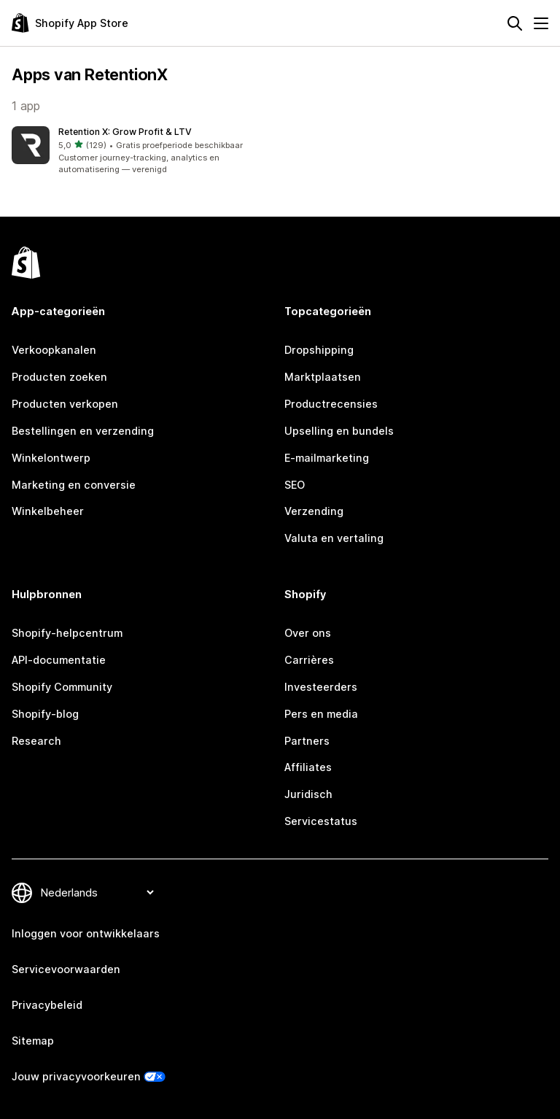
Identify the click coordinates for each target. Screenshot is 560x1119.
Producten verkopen (65, 404)
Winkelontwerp (51, 458)
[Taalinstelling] (97, 892)
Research (36, 741)
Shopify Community (62, 687)
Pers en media (321, 714)
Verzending (313, 511)
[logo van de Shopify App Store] (70, 23)
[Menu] (541, 23)
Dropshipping (319, 350)
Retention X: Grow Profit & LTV (125, 131)
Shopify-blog (45, 714)
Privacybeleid (47, 1005)
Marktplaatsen (322, 377)
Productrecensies (331, 404)
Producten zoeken (59, 377)
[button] (143, 151)
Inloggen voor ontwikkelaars (86, 933)
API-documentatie (59, 660)
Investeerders (320, 687)
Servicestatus (320, 821)
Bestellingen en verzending (83, 431)
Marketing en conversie (74, 485)
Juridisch (308, 794)
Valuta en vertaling (334, 538)
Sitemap (33, 1040)
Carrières (309, 660)
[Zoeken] (515, 23)
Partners (307, 741)
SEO (294, 485)
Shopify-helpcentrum (67, 633)
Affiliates (308, 767)
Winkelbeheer (48, 511)
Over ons (307, 633)
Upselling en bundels (339, 431)
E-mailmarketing (326, 458)
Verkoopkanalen (54, 350)
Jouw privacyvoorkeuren (76, 1076)
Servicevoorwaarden (66, 969)
